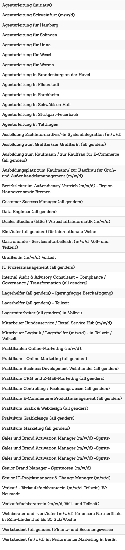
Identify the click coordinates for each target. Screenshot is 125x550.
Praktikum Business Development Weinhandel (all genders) (60, 368)
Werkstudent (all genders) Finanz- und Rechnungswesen (57, 529)
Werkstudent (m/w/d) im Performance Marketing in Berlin (59, 539)
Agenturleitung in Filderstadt (30, 84)
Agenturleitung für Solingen (29, 35)
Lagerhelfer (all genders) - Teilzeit (35, 303)
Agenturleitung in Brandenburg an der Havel (46, 74)
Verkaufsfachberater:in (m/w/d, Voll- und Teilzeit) (50, 503)
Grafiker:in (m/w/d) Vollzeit (29, 257)
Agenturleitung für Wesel (26, 54)
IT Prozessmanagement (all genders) (38, 267)
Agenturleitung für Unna (26, 44)
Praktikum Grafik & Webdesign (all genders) (45, 408)
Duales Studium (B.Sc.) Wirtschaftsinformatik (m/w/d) (56, 221)
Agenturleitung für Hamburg (30, 25)
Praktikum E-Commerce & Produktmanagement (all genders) (62, 398)
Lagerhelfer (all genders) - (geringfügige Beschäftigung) (57, 293)
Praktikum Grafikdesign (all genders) (38, 418)
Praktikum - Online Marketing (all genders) (44, 358)
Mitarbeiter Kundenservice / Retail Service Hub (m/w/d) (57, 323)
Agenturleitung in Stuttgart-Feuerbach (40, 114)
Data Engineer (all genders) (29, 211)
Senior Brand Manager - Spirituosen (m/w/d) (46, 468)
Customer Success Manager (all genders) (42, 201)
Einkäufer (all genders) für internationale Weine (49, 231)
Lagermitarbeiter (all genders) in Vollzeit (42, 312)
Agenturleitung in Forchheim (30, 94)
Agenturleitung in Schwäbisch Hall (36, 104)
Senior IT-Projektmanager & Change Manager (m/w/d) (56, 478)
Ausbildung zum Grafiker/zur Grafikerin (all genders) (54, 144)
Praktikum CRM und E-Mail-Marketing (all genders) (53, 378)
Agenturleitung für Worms (28, 64)
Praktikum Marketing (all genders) (36, 428)
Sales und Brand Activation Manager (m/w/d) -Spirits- (56, 438)
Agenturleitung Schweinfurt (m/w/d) (38, 15)
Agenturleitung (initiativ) (27, 5)
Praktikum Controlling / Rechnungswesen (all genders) (56, 388)
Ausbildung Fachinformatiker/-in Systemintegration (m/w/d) (61, 134)
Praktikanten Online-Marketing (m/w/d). (42, 348)
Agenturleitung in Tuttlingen (30, 124)
